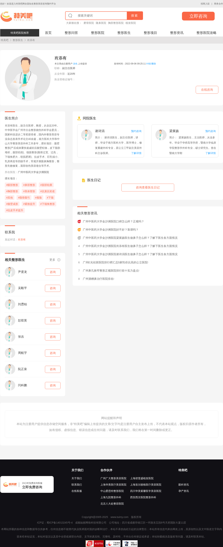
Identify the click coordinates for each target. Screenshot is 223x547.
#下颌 (50, 197)
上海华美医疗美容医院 (113, 484)
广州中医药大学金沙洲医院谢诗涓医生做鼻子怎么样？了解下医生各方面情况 (130, 254)
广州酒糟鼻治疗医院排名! (98, 278)
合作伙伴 (106, 470)
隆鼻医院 (101, 22)
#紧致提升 (29, 203)
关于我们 (77, 470)
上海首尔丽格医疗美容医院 (145, 484)
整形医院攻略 (206, 33)
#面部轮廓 (46, 184)
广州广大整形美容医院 (113, 478)
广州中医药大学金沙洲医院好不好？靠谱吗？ (111, 229)
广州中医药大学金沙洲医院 (33, 172)
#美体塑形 (29, 191)
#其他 (9, 197)
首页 (48, 33)
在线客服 (76, 490)
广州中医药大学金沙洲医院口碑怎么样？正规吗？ (113, 221)
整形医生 (124, 33)
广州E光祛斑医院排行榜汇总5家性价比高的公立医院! (115, 262)
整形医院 (97, 33)
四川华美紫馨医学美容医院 (145, 490)
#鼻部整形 (29, 184)
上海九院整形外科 (110, 497)
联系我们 (76, 484)
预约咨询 (136, 131)
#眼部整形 (12, 184)
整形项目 (150, 33)
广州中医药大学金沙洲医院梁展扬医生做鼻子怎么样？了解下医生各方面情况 (130, 237)
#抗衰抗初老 (47, 191)
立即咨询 (198, 16)
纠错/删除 (151, 63)
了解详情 (136, 153)
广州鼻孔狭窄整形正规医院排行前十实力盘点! (111, 270)
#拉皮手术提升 (14, 210)
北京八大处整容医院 (112, 503)
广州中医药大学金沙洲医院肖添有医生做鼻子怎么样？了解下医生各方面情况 (130, 246)
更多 (55, 260)
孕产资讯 (183, 490)
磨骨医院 (89, 22)
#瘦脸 (38, 197)
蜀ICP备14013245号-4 (60, 522)
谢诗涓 (100, 131)
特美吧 (5, 40)
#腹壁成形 (12, 203)
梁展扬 (174, 131)
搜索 (134, 15)
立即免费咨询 (32, 487)
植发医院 (131, 22)
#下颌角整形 (47, 203)
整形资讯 (176, 33)
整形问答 (71, 33)
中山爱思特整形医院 (112, 490)
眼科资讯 (183, 484)
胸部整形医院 (116, 22)
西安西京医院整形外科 (143, 497)
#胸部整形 (12, 191)
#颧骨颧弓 (24, 197)
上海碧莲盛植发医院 (142, 478)
